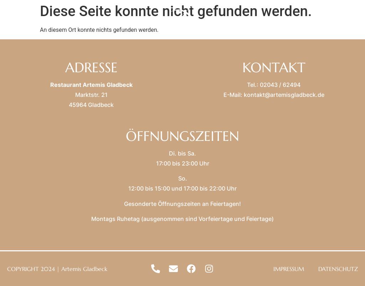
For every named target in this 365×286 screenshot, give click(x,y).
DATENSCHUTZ (338, 268)
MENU (37, 21)
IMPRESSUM (288, 268)
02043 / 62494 (280, 84)
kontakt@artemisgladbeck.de (284, 94)
